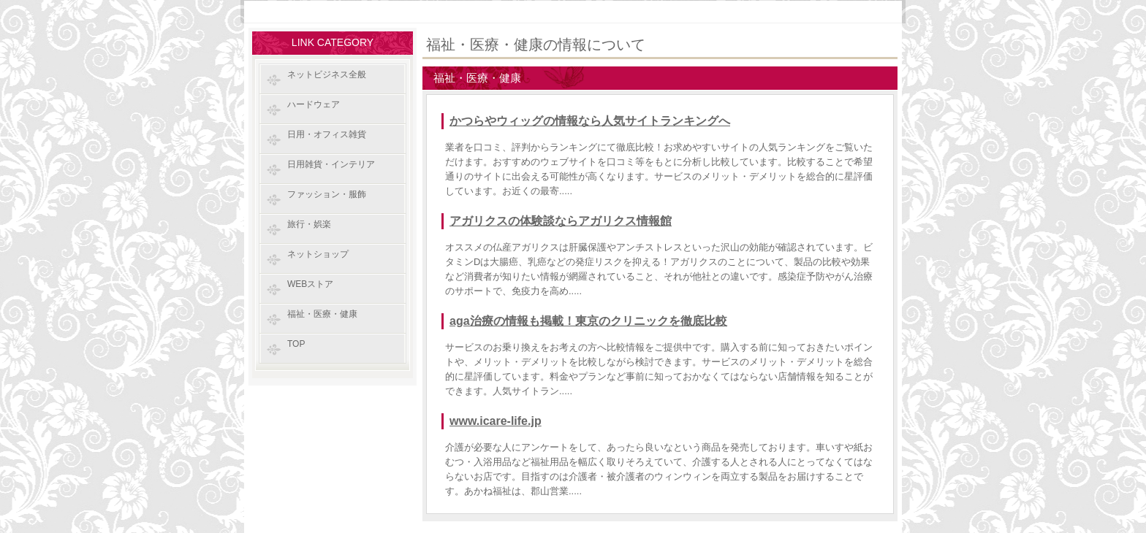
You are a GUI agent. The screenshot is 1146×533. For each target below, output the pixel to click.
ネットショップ (318, 254)
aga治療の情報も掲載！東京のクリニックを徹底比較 (588, 321)
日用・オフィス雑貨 (326, 134)
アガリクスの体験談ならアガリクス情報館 (560, 221)
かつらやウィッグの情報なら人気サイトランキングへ (589, 121)
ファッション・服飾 (326, 194)
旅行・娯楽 (309, 224)
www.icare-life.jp (495, 421)
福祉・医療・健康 (322, 314)
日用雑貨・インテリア (331, 164)
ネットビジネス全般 (326, 74)
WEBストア (310, 284)
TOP (296, 344)
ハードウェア (313, 104)
